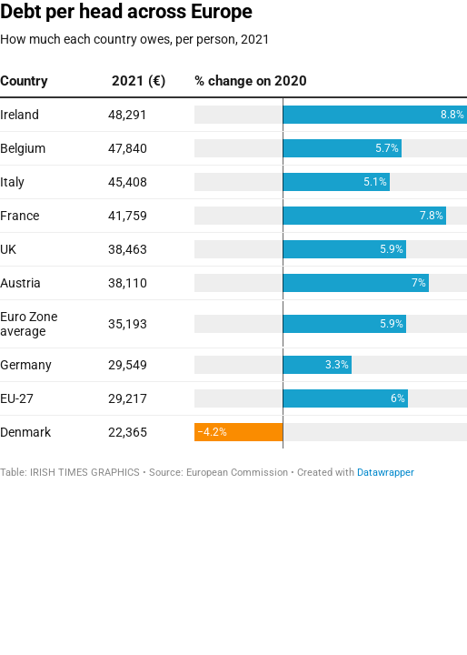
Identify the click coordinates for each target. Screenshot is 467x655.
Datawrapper (385, 473)
